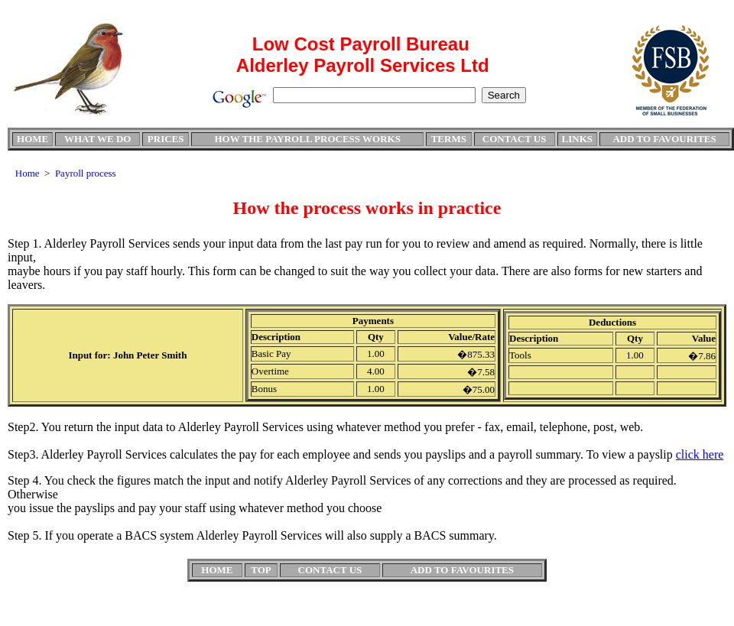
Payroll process (85, 173)
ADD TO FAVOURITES (664, 138)
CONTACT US (514, 138)
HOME (32, 138)
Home (27, 173)
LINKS (577, 138)
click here (700, 454)
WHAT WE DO (97, 138)
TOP (261, 570)
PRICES (166, 138)
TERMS (448, 138)
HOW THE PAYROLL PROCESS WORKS (307, 138)
